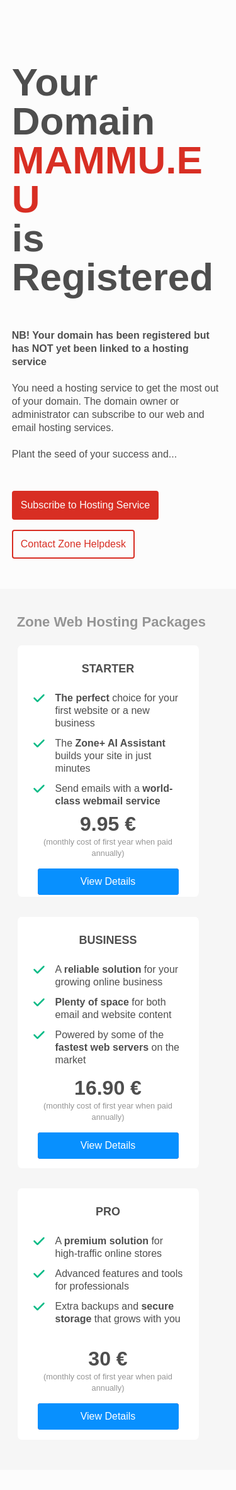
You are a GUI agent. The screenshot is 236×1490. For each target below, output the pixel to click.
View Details (108, 881)
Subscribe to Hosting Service (85, 505)
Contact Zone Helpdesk (73, 544)
